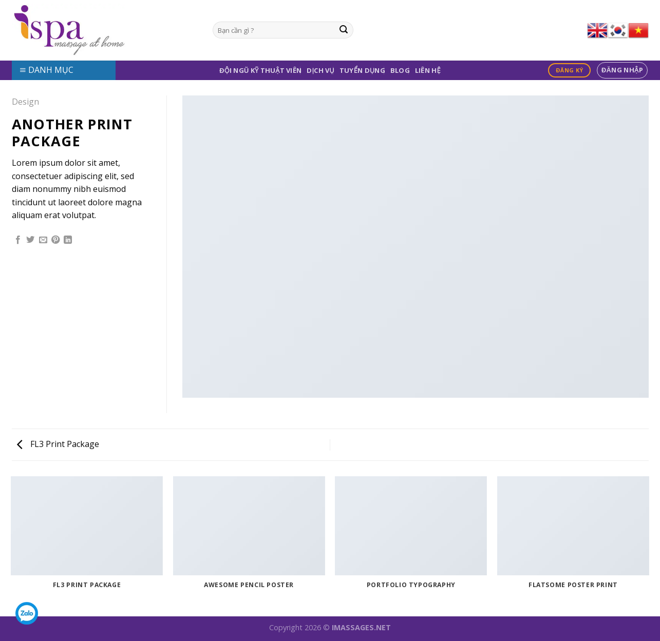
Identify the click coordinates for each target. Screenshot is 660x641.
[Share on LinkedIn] (68, 240)
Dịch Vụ (320, 70)
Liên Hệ (428, 70)
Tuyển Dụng (362, 70)
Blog (400, 70)
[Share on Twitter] (30, 240)
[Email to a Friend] (43, 240)
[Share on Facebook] (18, 240)
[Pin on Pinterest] (55, 240)
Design (25, 101)
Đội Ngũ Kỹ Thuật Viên (260, 70)
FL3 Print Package (58, 444)
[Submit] (343, 30)
